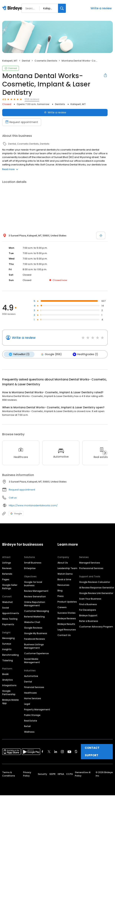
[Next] (105, 453)
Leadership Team (67, 568)
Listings (6, 562)
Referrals (7, 573)
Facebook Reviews (34, 638)
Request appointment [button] (22, 489)
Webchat (7, 601)
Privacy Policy (27, 774)
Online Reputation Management (34, 603)
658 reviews (32, 99)
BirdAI (5, 674)
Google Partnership (8, 692)
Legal (27, 703)
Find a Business (88, 604)
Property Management (37, 709)
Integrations (9, 685)
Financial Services (34, 687)
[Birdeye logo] (13, 8)
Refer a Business (88, 620)
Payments (8, 624)
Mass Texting (9, 618)
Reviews (7, 568)
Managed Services (89, 562)
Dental (28, 681)
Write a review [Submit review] (55, 112)
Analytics (7, 679)
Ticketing (7, 660)
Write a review (101, 8)
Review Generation (35, 596)
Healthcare (30, 692)
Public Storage (32, 714)
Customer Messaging (36, 610)
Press (61, 596)
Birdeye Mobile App (10, 701)
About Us (63, 562)
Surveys (6, 643)
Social (5, 607)
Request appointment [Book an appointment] (21, 122)
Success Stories (66, 612)
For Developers (87, 609)
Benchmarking (10, 654)
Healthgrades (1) (84, 354)
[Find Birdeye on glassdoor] (76, 751)
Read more (10, 169)
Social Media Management (32, 660)
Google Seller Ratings (9, 586)
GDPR (52, 773)
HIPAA (61, 773)
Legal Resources (67, 629)
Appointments (10, 613)
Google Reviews (33, 627)
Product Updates (67, 601)
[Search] (62, 8)
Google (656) (50, 354)
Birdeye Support (88, 615)
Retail (27, 726)
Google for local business (33, 583)
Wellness (29, 731)
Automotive (31, 675)
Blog (60, 590)
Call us (13, 497)
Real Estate (30, 720)
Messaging (8, 638)
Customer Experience (36, 653)
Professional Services (91, 568)
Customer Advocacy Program (96, 626)
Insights (7, 649)
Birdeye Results (66, 623)
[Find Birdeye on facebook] (42, 751)
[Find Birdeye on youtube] (69, 751)
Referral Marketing (34, 616)
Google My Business (35, 633)
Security (42, 773)
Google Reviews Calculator (94, 581)
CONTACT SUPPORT (92, 751)
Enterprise (30, 568)
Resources (63, 584)
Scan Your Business (90, 598)
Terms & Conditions (8, 774)
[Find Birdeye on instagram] (62, 751)
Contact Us (64, 635)
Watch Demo (65, 573)
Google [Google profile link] (16, 513)
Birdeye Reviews (67, 618)
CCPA (69, 773)
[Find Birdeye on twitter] (49, 751)
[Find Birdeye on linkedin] (55, 751)
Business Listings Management (34, 646)
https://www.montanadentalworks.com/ (33, 505)
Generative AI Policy (83, 774)
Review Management (36, 590)
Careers (62, 607)
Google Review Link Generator (96, 593)
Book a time (64, 579)
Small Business (32, 562)
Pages (5, 579)
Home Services (32, 698)
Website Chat (32, 622)
